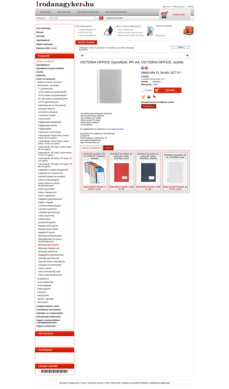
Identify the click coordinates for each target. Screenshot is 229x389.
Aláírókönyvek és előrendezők (52, 105)
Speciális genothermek (48, 258)
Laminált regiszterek (47, 209)
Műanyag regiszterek (48, 251)
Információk (116, 383)
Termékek (63, 383)
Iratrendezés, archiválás (116, 48)
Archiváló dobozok (46, 108)
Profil (107, 383)
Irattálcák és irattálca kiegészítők (53, 170)
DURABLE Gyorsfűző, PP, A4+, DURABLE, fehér (175, 156)
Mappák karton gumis (48, 226)
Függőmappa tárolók (47, 125)
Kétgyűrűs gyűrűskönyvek (50, 199)
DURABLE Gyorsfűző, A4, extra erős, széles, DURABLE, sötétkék (148, 156)
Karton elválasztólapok (48, 180)
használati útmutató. (115, 129)
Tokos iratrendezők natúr (49, 271)
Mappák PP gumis (46, 232)
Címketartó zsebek (47, 115)
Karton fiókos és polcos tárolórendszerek (49, 184)
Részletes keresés (95, 383)
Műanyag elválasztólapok (50, 236)
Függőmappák (45, 129)
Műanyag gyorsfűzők (48, 245)
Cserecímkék (44, 119)
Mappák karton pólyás (48, 229)
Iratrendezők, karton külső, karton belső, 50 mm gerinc (53, 136)
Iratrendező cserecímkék (49, 132)
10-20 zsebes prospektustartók (52, 92)
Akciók (39, 72)
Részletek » (161, 36)
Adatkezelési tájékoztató (159, 383)
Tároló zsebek (44, 268)
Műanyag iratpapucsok (48, 248)
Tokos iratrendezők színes (50, 275)
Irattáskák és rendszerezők (50, 173)
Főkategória (83, 48)
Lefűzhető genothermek (49, 212)
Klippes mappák (45, 202)
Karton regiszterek (46, 195)
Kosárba (170, 90)
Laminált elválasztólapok (49, 205)
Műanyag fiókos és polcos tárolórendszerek (50, 240)
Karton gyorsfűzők (46, 189)
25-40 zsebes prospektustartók (52, 95)
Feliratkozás (148, 106)
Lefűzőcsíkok (44, 219)
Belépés (166, 6)
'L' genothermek (45, 88)
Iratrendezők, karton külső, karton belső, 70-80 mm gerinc (53, 142)
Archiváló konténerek (48, 112)
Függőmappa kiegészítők (49, 122)
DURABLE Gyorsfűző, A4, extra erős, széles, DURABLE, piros (121, 156)
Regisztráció (74, 383)
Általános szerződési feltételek (135, 383)
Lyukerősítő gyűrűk (47, 222)
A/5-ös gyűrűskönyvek (48, 102)
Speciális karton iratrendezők (51, 261)
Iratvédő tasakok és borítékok (51, 176)
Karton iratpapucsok (47, 192)
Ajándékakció (43, 65)
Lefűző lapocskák (46, 215)
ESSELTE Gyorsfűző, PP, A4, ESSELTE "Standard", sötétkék (94, 156)
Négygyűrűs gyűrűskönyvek (51, 255)
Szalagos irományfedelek (49, 265)
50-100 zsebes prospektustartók (53, 98)
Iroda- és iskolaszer (97, 48)
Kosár (83, 383)
